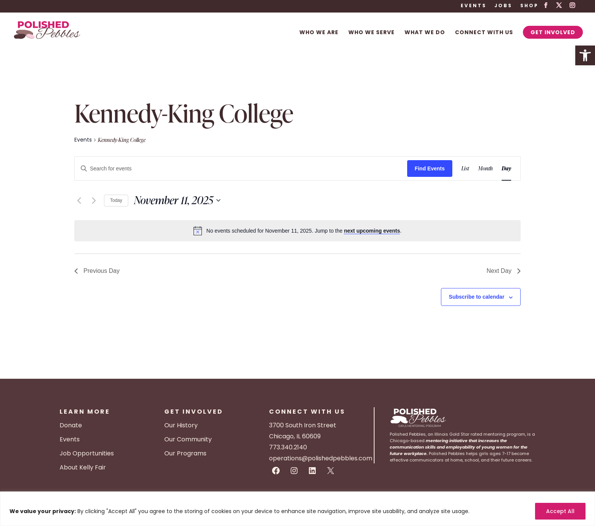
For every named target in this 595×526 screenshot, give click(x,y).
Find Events (430, 168)
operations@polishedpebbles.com (320, 458)
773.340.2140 (288, 447)
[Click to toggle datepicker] (177, 200)
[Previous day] (78, 200)
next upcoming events (372, 231)
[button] (585, 55)
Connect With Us (484, 33)
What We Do (425, 33)
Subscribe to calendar (476, 297)
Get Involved (552, 32)
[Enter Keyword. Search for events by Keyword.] (241, 169)
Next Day (503, 271)
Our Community (188, 439)
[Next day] (93, 200)
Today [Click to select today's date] (116, 200)
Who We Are (318, 33)
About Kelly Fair (83, 467)
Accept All (560, 511)
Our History (181, 425)
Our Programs (185, 453)
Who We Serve (371, 33)
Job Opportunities (87, 453)
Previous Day (97, 271)
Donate (71, 425)
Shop (529, 6)
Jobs (503, 6)
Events (473, 6)
